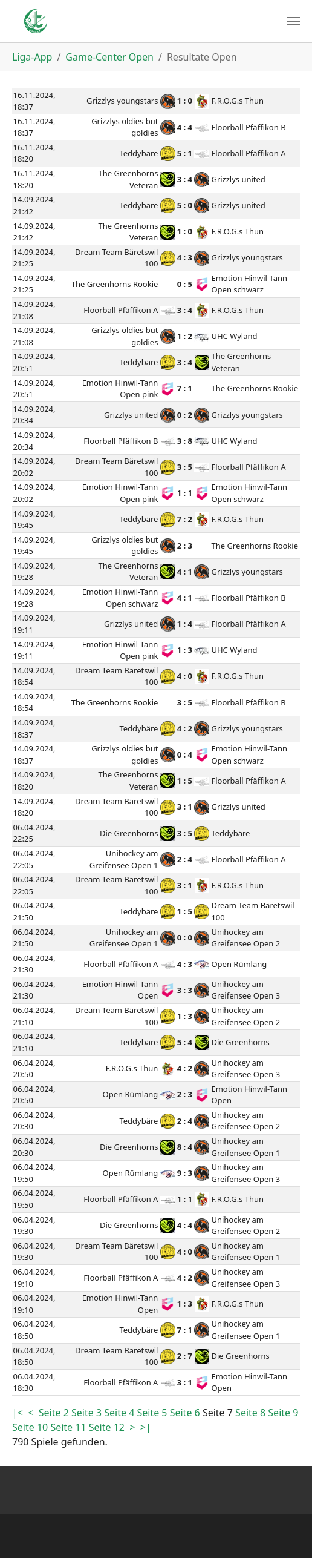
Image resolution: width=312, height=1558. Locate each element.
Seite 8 (251, 1412)
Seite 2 (55, 1412)
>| (145, 1427)
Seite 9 (283, 1412)
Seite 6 (186, 1412)
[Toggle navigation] (293, 21)
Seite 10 (31, 1427)
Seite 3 (87, 1412)
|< (18, 1412)
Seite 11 (69, 1427)
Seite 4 (120, 1412)
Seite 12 (108, 1427)
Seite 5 (153, 1412)
